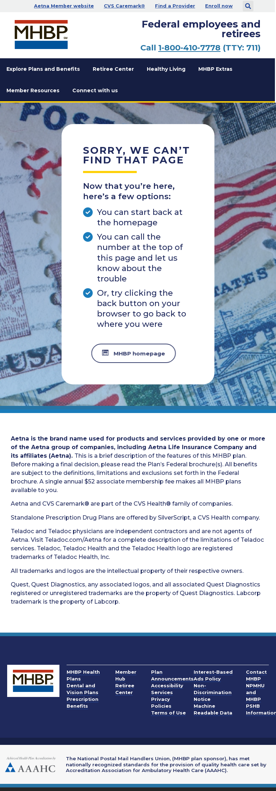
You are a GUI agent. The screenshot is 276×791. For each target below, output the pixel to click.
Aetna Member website (64, 6)
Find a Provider (175, 6)
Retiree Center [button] (113, 69)
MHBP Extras (215, 69)
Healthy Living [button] (166, 69)
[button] (248, 6)
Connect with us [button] (95, 90)
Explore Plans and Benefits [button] (43, 69)
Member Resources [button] (32, 90)
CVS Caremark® (124, 6)
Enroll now (219, 6)
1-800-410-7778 (189, 48)
